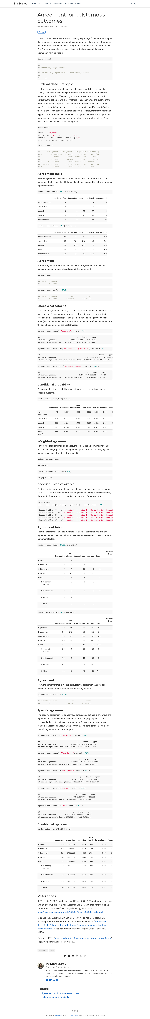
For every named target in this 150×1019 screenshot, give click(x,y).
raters (52, 950)
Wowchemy (58, 1015)
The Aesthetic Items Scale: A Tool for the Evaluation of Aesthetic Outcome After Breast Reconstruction (73, 925)
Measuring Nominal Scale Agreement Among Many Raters (83, 938)
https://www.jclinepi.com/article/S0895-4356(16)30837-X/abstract (70, 912)
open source (74, 1015)
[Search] (131, 4)
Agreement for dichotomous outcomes (60, 993)
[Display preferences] (135, 4)
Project (41, 32)
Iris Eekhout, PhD (56, 964)
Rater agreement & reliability (55, 997)
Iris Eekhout (21, 3)
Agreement (43, 950)
